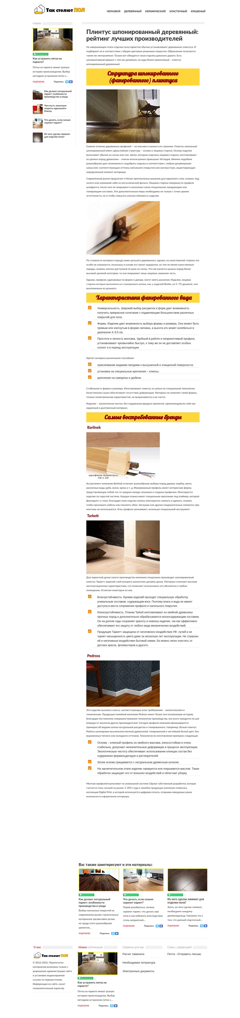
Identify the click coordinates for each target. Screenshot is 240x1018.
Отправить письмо (189, 953)
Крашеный (198, 11)
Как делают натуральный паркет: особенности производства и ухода (95, 902)
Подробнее (84, 933)
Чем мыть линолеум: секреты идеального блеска (55, 108)
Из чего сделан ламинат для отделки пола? (185, 900)
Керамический (155, 11)
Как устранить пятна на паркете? (48, 60)
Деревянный (132, 11)
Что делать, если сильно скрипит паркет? (139, 900)
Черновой (113, 11)
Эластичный (178, 11)
